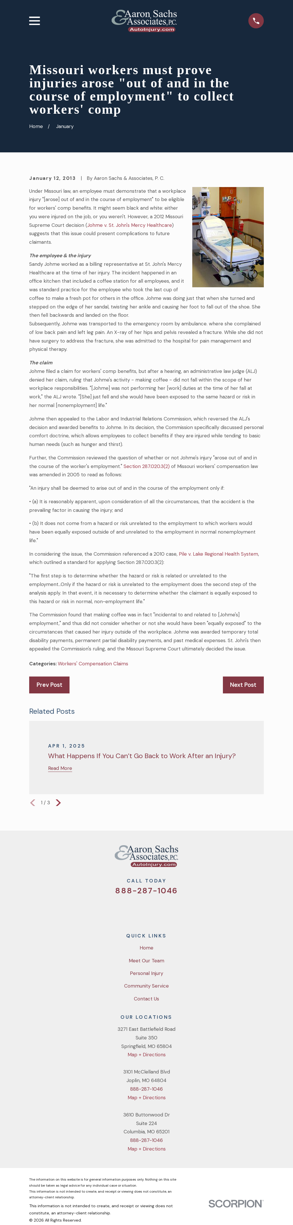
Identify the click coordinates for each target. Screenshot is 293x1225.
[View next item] (58, 802)
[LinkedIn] (169, 910)
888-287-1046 (146, 891)
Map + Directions (147, 1054)
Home (146, 948)
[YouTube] (154, 910)
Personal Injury (146, 973)
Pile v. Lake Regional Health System (218, 554)
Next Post (243, 685)
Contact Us (146, 999)
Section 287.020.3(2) (147, 466)
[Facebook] (138, 910)
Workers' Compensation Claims (93, 663)
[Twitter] (123, 910)
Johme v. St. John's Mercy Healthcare (129, 225)
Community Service (146, 986)
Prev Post (49, 685)
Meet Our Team (146, 960)
